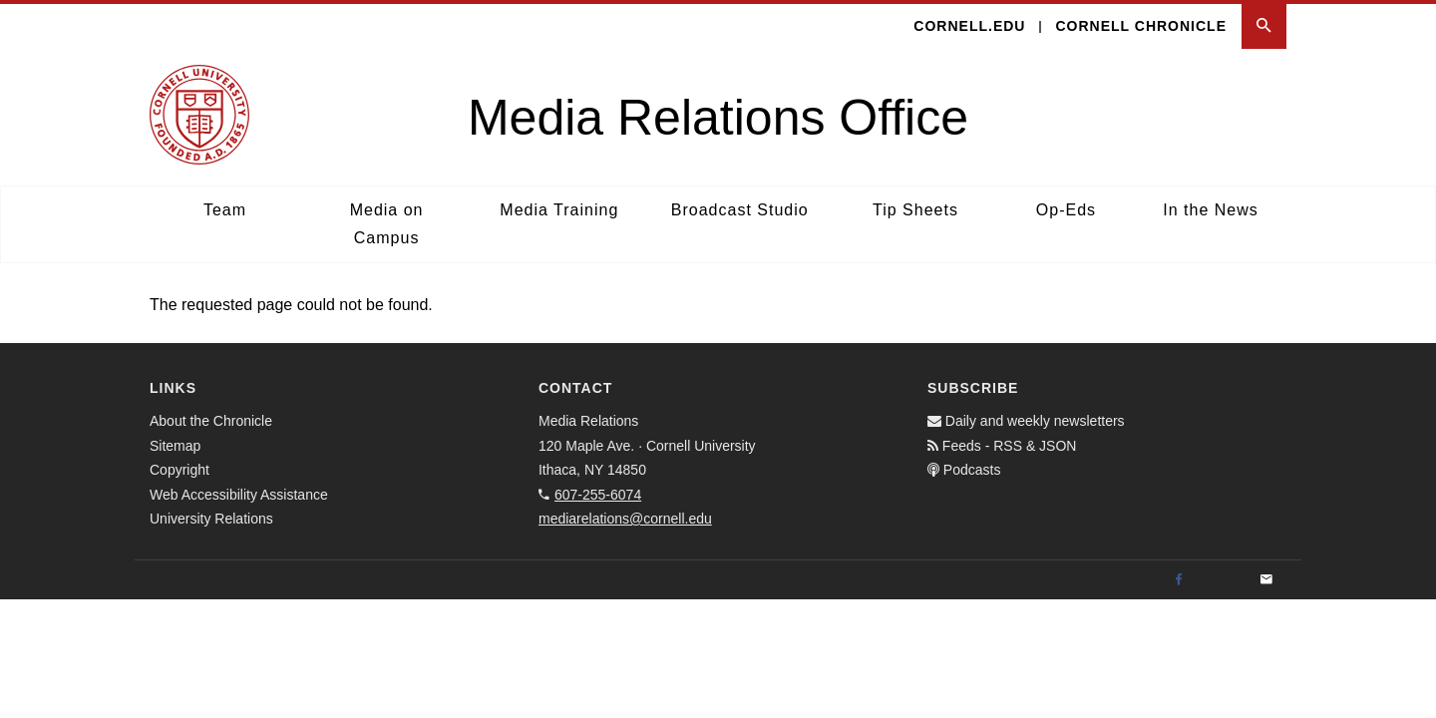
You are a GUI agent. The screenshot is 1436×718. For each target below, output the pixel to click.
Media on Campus (387, 223)
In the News (1210, 209)
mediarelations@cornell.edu (625, 519)
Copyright (179, 470)
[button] (1264, 26)
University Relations (211, 519)
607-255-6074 (597, 495)
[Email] (1266, 580)
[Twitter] (1223, 580)
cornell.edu (969, 26)
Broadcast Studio (740, 209)
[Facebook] (1179, 580)
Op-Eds (1066, 209)
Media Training (559, 209)
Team (224, 209)
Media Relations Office (718, 118)
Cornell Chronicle (1141, 26)
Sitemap (175, 446)
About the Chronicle (211, 421)
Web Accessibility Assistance (239, 495)
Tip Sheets (915, 209)
